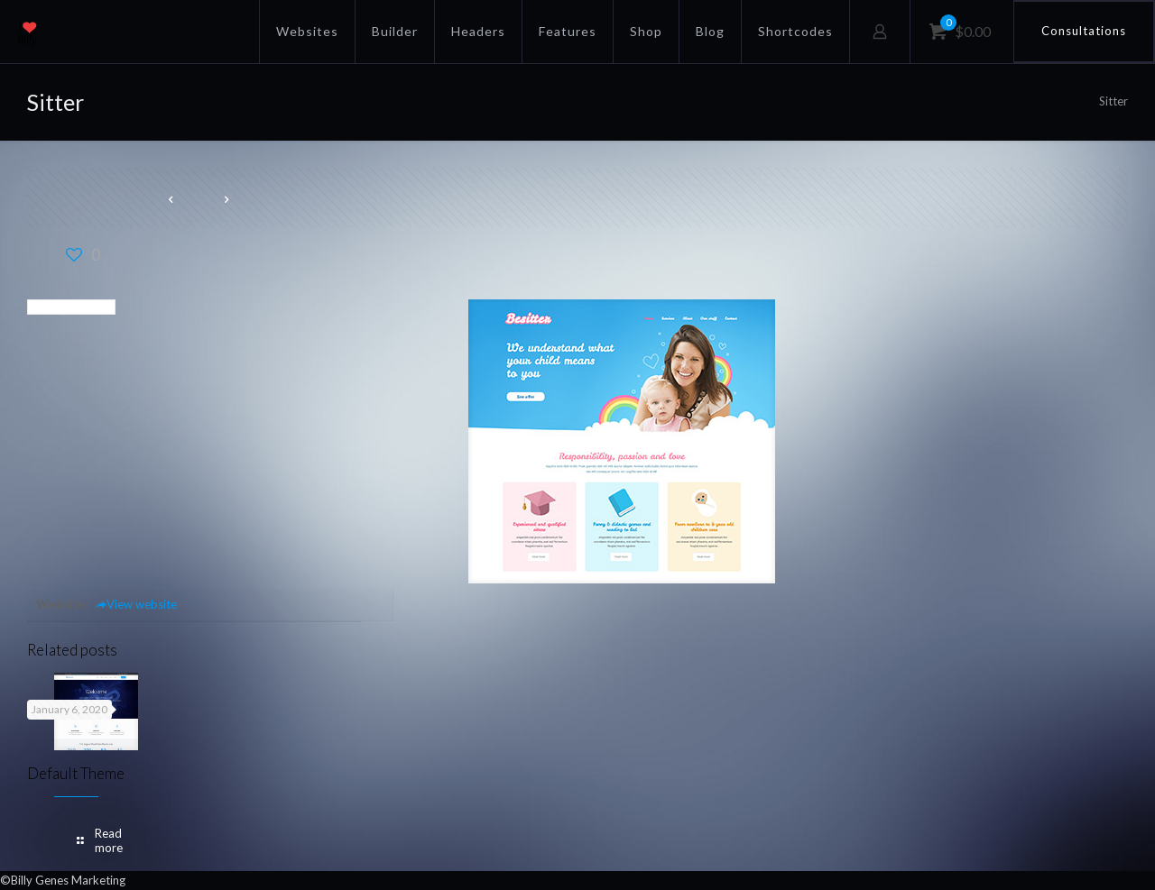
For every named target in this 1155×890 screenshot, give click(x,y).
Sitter (1113, 101)
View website (136, 604)
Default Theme (76, 773)
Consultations (1083, 30)
